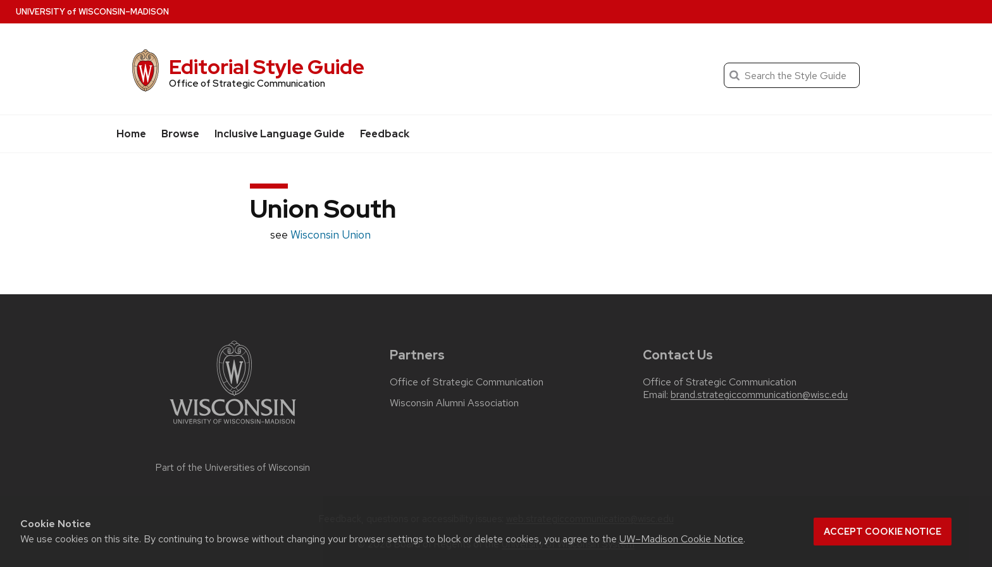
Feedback (384, 133)
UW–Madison (92, 11)
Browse (180, 133)
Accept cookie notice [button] (882, 531)
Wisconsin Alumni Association (454, 403)
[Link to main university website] (233, 426)
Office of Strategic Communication (466, 382)
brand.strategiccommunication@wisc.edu (759, 395)
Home (131, 133)
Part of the (233, 467)
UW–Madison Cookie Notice (681, 538)
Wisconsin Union (330, 234)
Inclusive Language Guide (279, 133)
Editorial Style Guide (266, 66)
